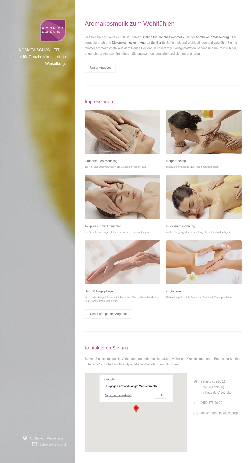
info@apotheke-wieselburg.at (221, 413)
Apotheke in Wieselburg (45, 438)
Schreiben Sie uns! (51, 444)
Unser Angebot (100, 67)
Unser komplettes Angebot (108, 314)
